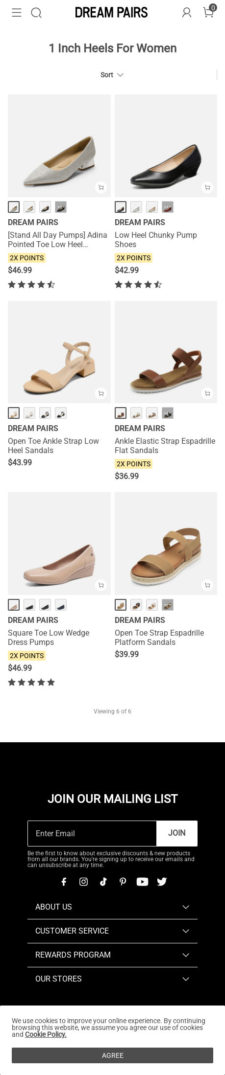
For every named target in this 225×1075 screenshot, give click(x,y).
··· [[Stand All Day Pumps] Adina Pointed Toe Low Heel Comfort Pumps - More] (61, 207)
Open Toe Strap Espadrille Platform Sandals (159, 637)
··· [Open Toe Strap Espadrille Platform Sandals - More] (167, 605)
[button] (16, 13)
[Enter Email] (92, 833)
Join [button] (176, 833)
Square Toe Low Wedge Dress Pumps (48, 637)
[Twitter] (162, 882)
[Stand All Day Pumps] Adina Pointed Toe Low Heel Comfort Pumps (57, 239)
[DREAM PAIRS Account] (187, 12)
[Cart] (208, 12)
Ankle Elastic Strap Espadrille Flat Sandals (165, 445)
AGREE (113, 1055)
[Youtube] (142, 882)
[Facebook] (64, 882)
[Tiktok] (103, 882)
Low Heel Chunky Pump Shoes (156, 239)
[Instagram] (83, 882)
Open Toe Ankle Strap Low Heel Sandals (53, 445)
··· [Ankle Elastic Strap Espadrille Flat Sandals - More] (167, 413)
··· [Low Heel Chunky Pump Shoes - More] (167, 207)
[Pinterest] (122, 882)
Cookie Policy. (46, 1034)
